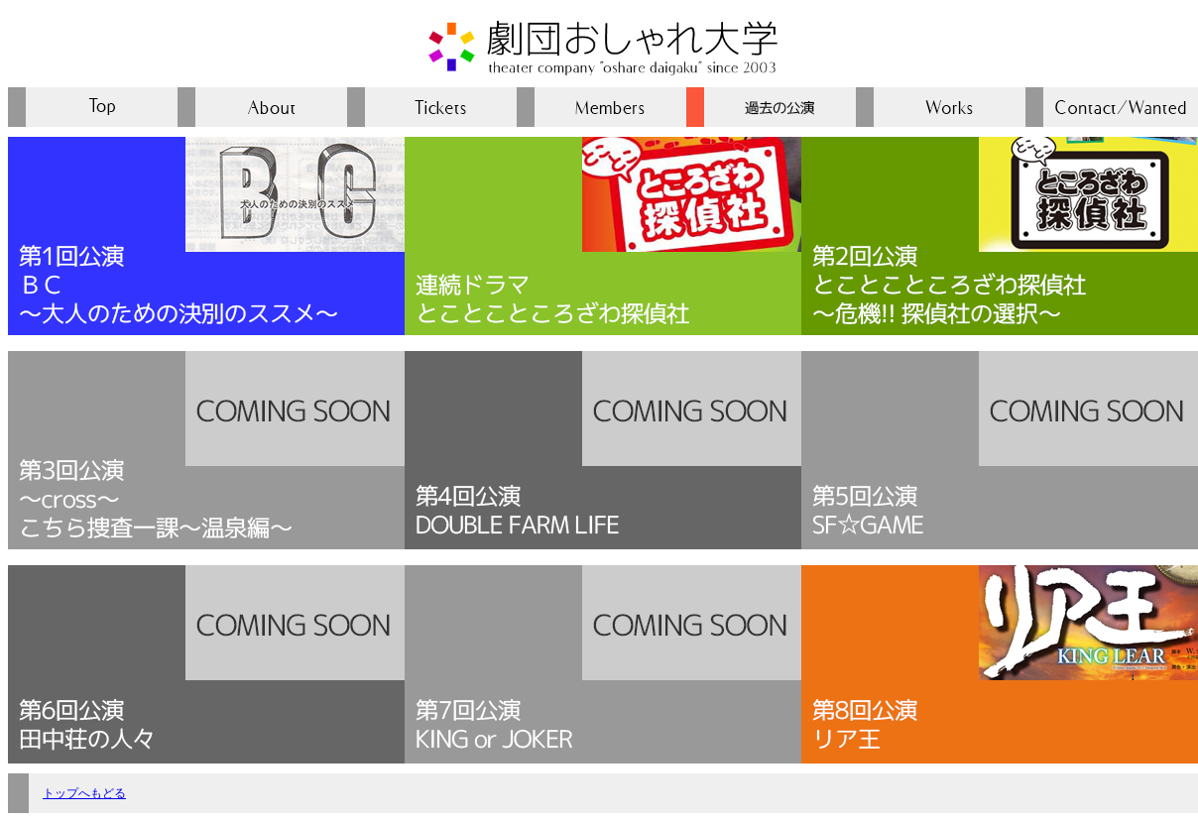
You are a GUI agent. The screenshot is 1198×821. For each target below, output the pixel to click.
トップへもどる (84, 793)
